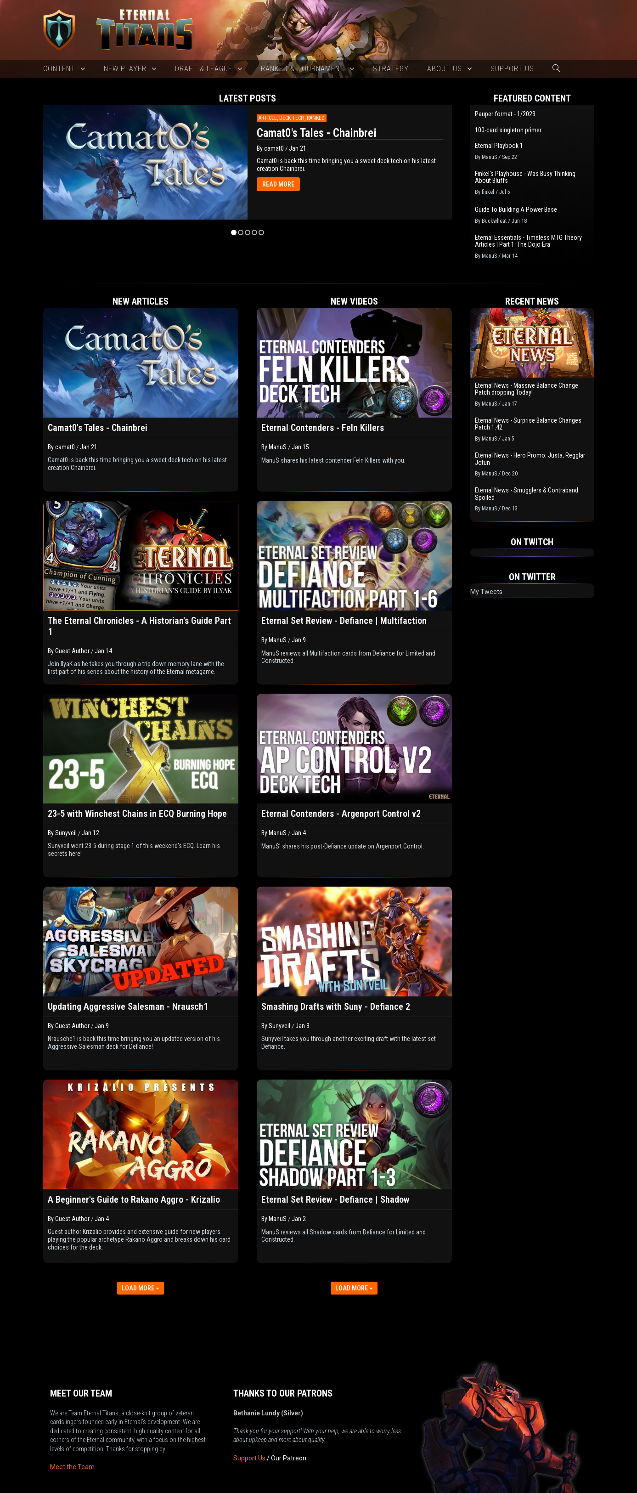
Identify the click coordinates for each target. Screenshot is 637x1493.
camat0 (274, 148)
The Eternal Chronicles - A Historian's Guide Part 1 (139, 626)
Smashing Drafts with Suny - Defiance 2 (335, 1006)
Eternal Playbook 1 (499, 145)
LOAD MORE (140, 1288)
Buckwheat (494, 221)
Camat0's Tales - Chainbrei (317, 133)
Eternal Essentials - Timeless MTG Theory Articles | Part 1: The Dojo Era (528, 241)
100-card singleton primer (508, 130)
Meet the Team (72, 1434)
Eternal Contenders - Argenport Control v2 (341, 813)
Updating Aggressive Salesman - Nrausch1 (128, 1006)
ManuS (489, 157)
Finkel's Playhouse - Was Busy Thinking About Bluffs (525, 177)
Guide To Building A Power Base (516, 209)
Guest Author (72, 651)
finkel (488, 192)
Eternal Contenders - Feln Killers (322, 427)
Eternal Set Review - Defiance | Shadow (335, 1199)
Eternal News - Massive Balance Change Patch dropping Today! (526, 389)
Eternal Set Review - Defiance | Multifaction (344, 620)
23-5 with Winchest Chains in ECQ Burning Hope (137, 813)
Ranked (316, 118)
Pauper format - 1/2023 (505, 114)
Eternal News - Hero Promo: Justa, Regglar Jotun (530, 459)
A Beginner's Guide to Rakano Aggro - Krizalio (134, 1199)
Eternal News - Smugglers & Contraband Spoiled (526, 494)
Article (268, 118)
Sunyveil (66, 833)
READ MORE (278, 184)
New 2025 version (273, 1485)
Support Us (249, 1425)
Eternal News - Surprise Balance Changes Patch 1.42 (528, 424)
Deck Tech (291, 118)
